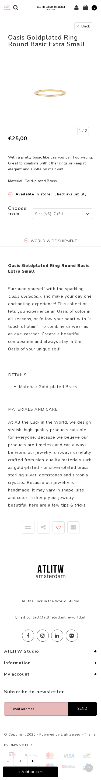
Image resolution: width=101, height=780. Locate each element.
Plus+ (30, 745)
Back (83, 26)
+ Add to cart (30, 772)
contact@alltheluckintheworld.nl (56, 617)
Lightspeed (71, 734)
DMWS (15, 745)
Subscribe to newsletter (34, 692)
